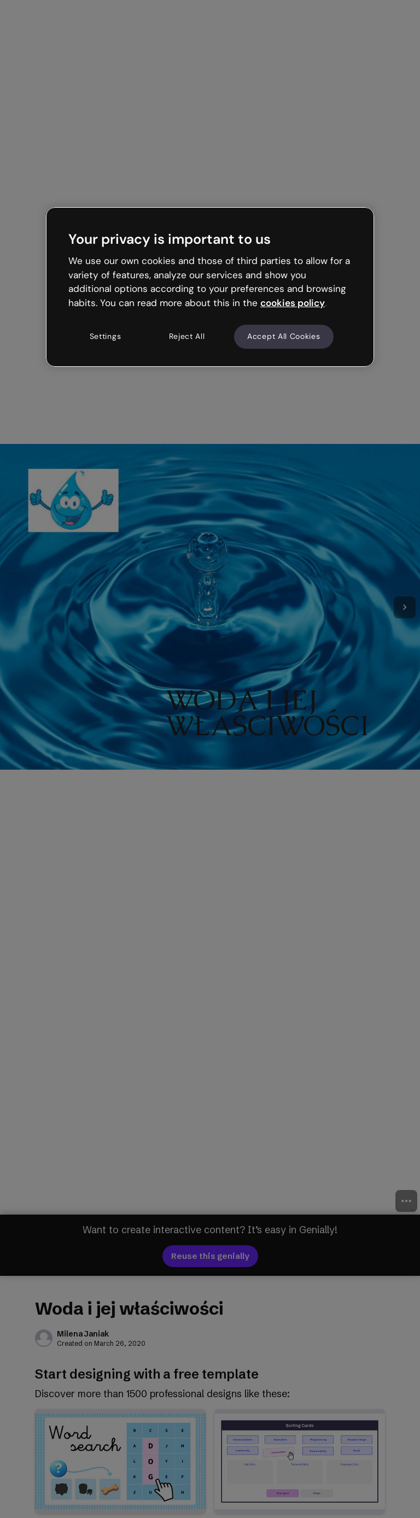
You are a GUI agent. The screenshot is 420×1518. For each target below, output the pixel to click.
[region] (210, 287)
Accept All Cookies (283, 336)
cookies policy (292, 303)
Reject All (187, 336)
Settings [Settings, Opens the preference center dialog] (105, 336)
